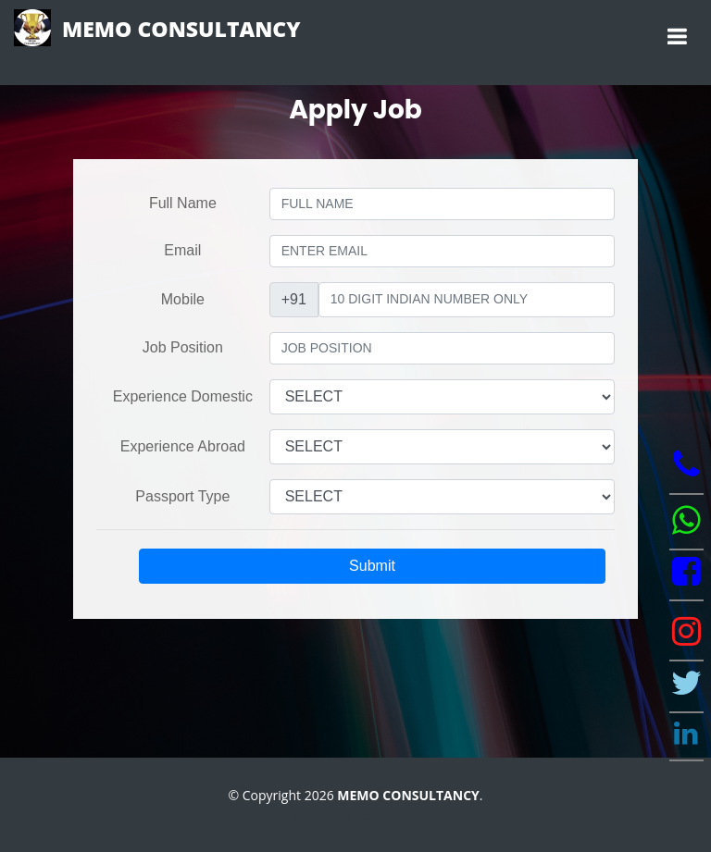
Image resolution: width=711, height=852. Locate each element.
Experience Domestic (183, 396)
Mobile (183, 299)
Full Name (183, 203)
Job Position (183, 347)
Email (182, 250)
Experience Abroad (182, 446)
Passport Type (182, 496)
